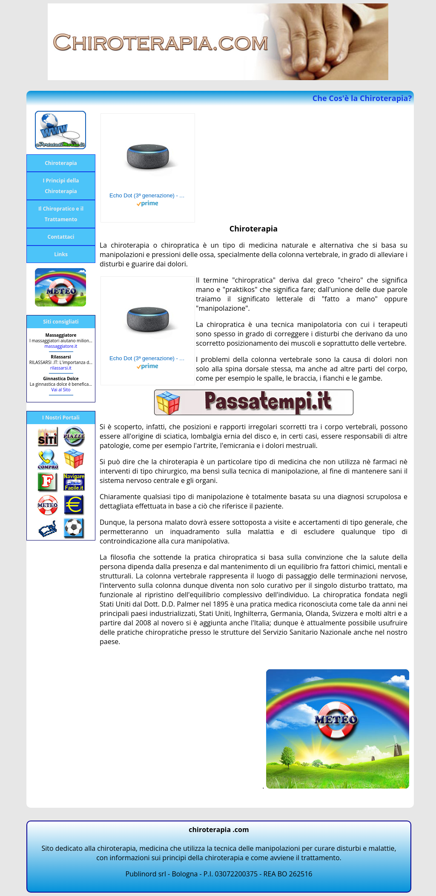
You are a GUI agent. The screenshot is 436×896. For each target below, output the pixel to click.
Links (61, 254)
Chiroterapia (61, 163)
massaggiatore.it (61, 346)
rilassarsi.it (61, 368)
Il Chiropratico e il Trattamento (60, 214)
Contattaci (61, 236)
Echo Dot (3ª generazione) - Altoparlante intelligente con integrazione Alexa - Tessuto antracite (147, 195)
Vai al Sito (61, 390)
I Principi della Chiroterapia (61, 186)
